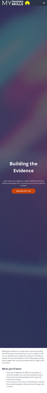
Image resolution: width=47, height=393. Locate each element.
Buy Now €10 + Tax (23, 191)
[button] (44, 3)
